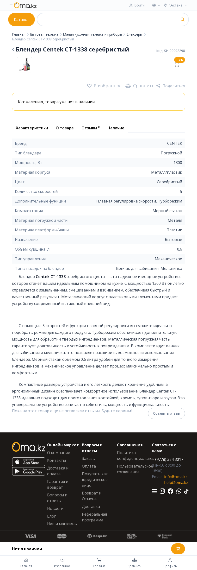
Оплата (89, 466)
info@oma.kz (175, 476)
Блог (51, 516)
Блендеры (134, 34)
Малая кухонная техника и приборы (93, 34)
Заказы (88, 458)
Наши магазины (62, 523)
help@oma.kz (176, 482)
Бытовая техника (44, 34)
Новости (55, 508)
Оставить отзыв (166, 413)
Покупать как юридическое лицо (95, 479)
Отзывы (90, 128)
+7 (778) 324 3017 (167, 459)
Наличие (115, 128)
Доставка (91, 506)
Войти (139, 5)
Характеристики (32, 128)
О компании (58, 452)
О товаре (65, 128)
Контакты (56, 460)
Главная (19, 34)
